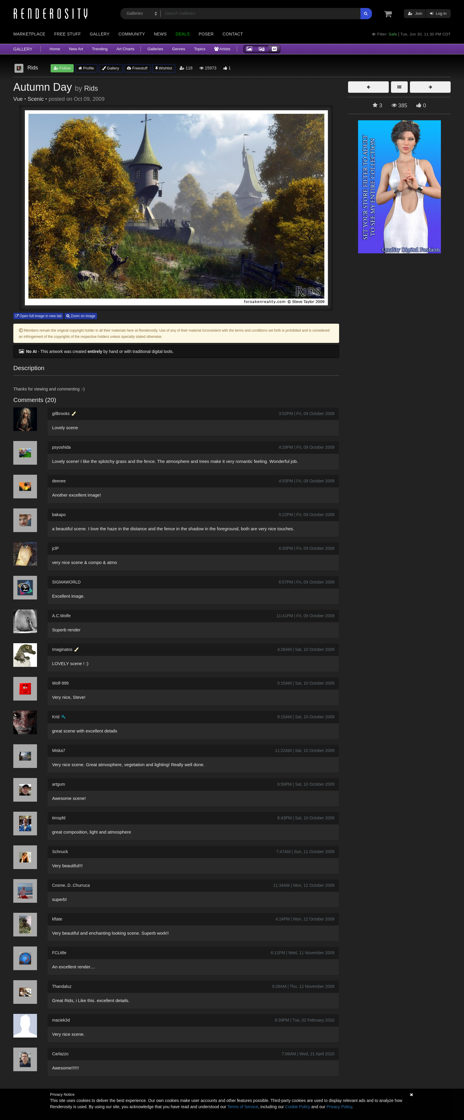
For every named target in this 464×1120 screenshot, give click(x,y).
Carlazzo (60, 1053)
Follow (62, 68)
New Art (76, 49)
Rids (91, 88)
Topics (199, 49)
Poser (206, 34)
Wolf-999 (60, 683)
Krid (55, 716)
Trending (100, 49)
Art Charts (125, 49)
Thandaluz (61, 986)
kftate (57, 919)
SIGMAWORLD (66, 582)
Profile (86, 68)
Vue (18, 99)
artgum (58, 784)
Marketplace (29, 34)
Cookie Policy (297, 1106)
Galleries (155, 49)
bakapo (59, 514)
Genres (178, 49)
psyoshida (61, 447)
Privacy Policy (339, 1106)
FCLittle (59, 952)
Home (54, 49)
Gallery (99, 34)
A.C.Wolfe (61, 615)
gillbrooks (61, 413)
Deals (182, 34)
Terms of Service (242, 1106)
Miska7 (58, 750)
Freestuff (137, 68)
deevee (59, 481)
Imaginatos (62, 649)
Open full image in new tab (38, 316)
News (160, 34)
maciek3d (61, 1020)
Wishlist (163, 68)
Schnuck (60, 851)
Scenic (36, 99)
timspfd (58, 818)
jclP (55, 548)
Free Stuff (67, 34)
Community (131, 34)
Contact (233, 34)
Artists (222, 49)
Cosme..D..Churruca (71, 885)
